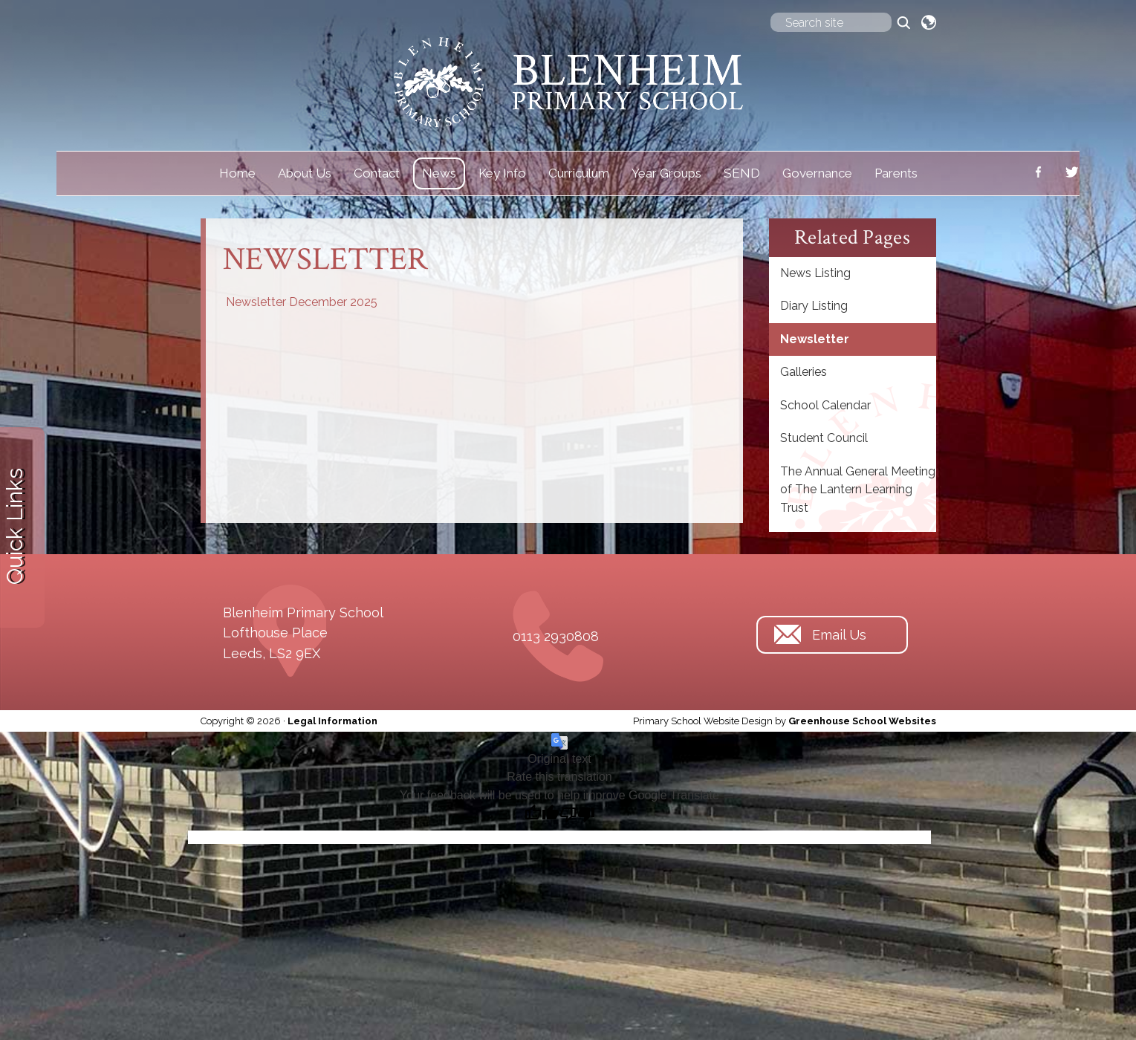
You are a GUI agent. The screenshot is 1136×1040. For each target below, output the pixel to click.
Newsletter (814, 339)
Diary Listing (814, 306)
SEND (742, 173)
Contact (377, 173)
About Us (304, 173)
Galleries (803, 372)
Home (237, 173)
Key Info (502, 173)
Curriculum (578, 173)
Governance (817, 173)
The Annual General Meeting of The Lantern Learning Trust (857, 489)
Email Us (839, 635)
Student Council (824, 438)
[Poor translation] (577, 815)
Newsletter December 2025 (301, 302)
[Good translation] (541, 815)
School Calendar (825, 405)
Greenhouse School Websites (862, 721)
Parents (896, 173)
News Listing (815, 273)
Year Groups (666, 173)
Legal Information (332, 721)
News (439, 173)
